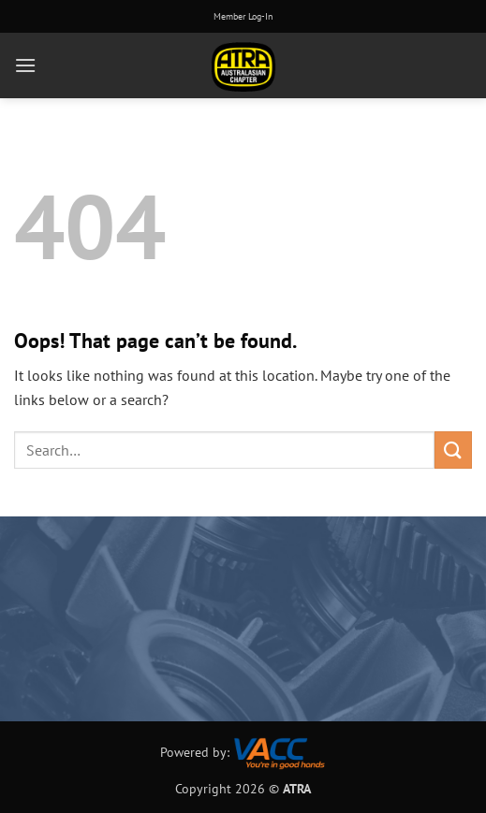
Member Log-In (243, 16)
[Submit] (453, 449)
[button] (25, 65)
